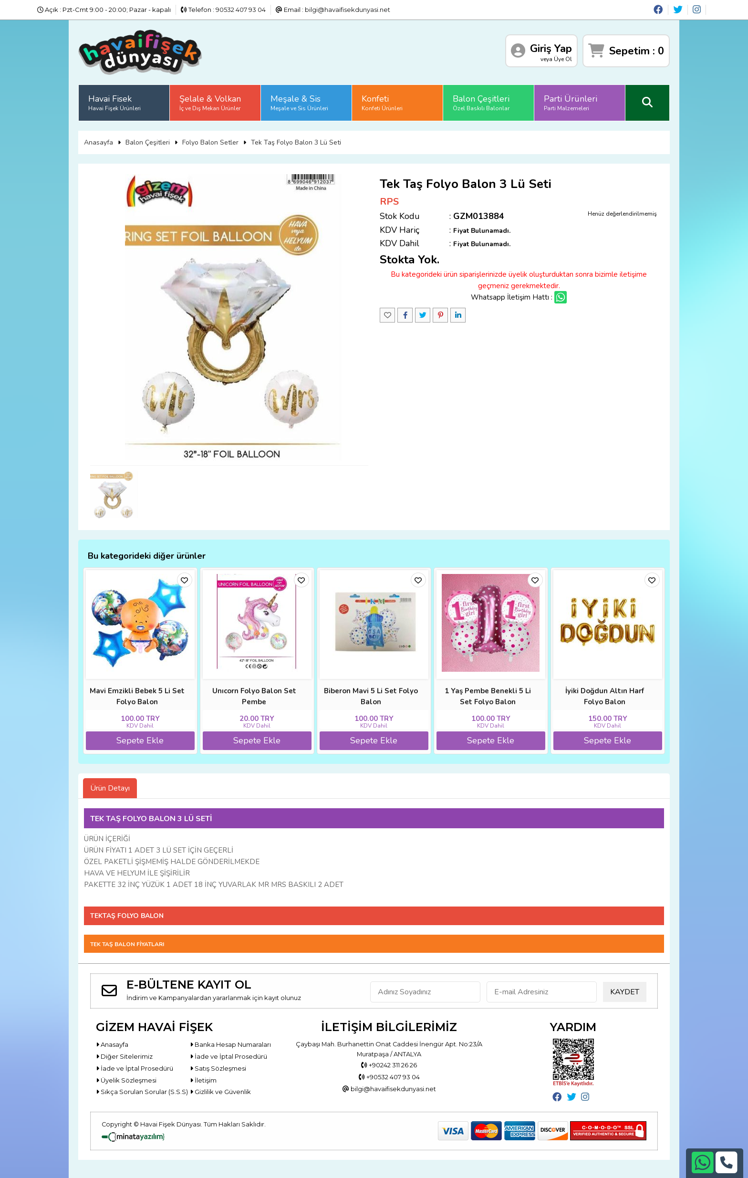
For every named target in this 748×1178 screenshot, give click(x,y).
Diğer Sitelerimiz (124, 1056)
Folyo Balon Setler (210, 142)
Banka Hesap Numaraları (230, 1044)
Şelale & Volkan (210, 102)
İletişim (203, 1080)
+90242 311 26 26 (389, 1065)
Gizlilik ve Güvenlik (220, 1091)
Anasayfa (98, 142)
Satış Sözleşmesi (218, 1068)
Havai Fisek (114, 102)
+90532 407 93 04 (389, 1077)
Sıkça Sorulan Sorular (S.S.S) (142, 1091)
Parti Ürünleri (570, 102)
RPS (389, 201)
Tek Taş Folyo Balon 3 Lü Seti (296, 142)
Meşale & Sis (299, 102)
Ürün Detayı (110, 788)
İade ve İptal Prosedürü (228, 1056)
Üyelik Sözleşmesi (126, 1080)
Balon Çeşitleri (481, 102)
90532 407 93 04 (241, 9)
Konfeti (382, 102)
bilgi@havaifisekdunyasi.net (347, 9)
